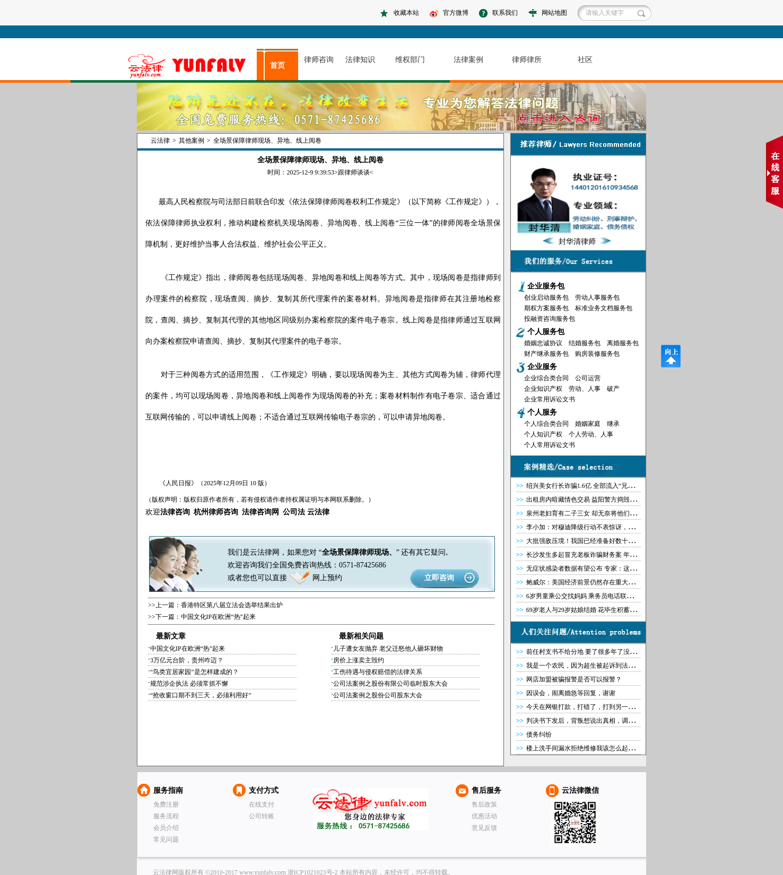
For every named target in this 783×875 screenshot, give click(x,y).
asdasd (191, 66)
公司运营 (588, 378)
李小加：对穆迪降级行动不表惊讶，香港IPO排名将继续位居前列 (617, 527)
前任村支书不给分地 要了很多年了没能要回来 (590, 651)
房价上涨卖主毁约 (358, 660)
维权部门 (410, 60)
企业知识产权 (543, 388)
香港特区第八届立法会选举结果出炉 (232, 605)
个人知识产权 (543, 434)
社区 (585, 60)
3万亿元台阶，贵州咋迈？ (186, 660)
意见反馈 (484, 828)
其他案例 (191, 140)
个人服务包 (545, 332)
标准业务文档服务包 (603, 308)
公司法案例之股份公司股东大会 (377, 695)
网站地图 (554, 12)
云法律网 (370, 809)
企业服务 (542, 367)
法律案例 (468, 60)
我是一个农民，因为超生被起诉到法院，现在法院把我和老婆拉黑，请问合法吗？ (640, 665)
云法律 (160, 140)
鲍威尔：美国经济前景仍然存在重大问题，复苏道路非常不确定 (615, 582)
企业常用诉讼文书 (549, 399)
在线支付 (261, 804)
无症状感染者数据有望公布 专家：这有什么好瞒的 (597, 568)
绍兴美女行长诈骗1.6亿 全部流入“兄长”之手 (588, 485)
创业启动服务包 (546, 297)
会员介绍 (166, 828)
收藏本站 (406, 12)
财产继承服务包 (546, 353)
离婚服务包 (623, 343)
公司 (290, 512)
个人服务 (542, 412)
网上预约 (327, 578)
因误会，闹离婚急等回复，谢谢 (570, 693)
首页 (277, 65)
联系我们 (505, 12)
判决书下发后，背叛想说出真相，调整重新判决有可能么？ (609, 720)
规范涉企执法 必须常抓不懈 (189, 683)
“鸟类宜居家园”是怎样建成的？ (194, 672)
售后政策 (484, 804)
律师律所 (527, 60)
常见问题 (166, 839)
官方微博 (455, 12)
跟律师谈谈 (354, 172)
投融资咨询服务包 (549, 318)
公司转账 (261, 816)
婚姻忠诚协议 (543, 343)
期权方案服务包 (546, 308)
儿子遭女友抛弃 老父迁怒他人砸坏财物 (388, 648)
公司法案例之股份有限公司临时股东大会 (390, 683)
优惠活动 (484, 816)
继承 (613, 423)
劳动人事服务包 (597, 297)
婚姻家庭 (588, 423)
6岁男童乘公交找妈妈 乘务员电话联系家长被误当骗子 (601, 596)
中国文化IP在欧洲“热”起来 (218, 616)
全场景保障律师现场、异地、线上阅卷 (267, 140)
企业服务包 (545, 286)
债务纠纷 (539, 734)
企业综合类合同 (546, 378)
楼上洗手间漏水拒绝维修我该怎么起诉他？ (586, 748)
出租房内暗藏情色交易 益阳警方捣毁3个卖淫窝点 (595, 499)
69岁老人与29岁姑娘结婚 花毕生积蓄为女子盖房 (594, 610)
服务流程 (166, 816)
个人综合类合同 (546, 423)
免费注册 (166, 804)
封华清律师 (577, 242)
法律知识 (360, 60)
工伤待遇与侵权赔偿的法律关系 (377, 672)
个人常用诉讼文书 (549, 445)
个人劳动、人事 (591, 434)
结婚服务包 (585, 343)
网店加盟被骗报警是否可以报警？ (574, 679)
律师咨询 (319, 60)
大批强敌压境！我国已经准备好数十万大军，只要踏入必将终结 (615, 541)
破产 (613, 388)
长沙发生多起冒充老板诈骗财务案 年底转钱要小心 (597, 554)
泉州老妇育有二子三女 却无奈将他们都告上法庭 (594, 513)
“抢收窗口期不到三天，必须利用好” (200, 695)
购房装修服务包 (597, 353)
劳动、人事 (585, 388)
